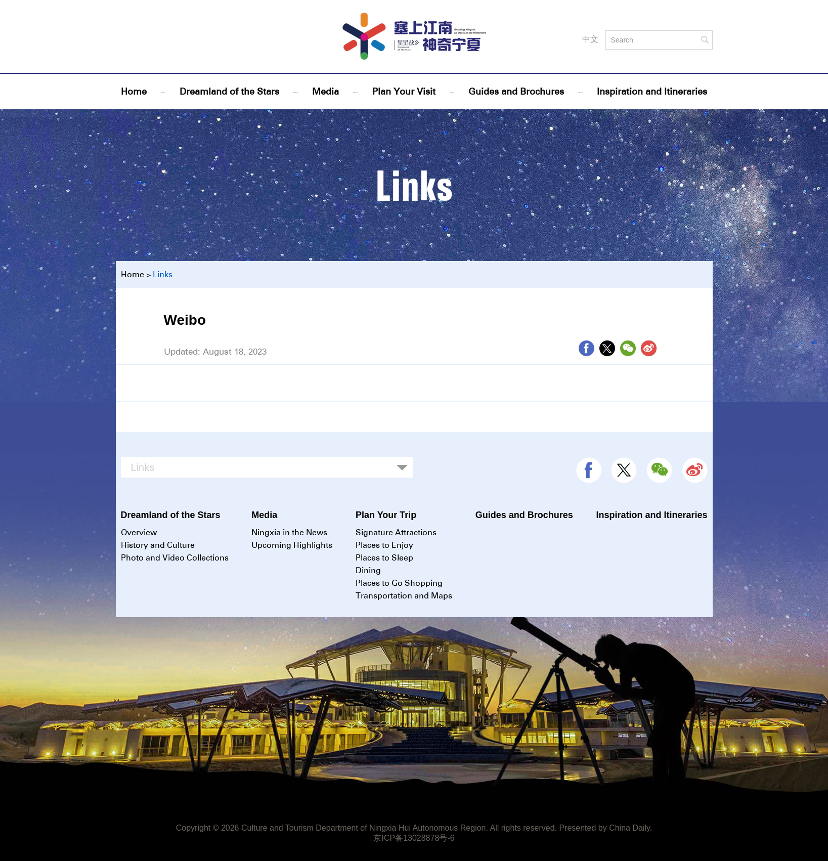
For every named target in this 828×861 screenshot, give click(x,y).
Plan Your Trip (386, 515)
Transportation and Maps (404, 595)
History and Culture (158, 545)
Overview (139, 532)
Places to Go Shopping (399, 583)
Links (162, 274)
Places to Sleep (384, 558)
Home (134, 91)
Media (325, 91)
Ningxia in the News (289, 532)
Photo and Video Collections (175, 558)
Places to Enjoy (384, 545)
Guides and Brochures (516, 91)
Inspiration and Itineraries (652, 91)
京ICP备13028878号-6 (413, 838)
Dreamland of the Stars (229, 91)
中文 (590, 39)
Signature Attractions (396, 532)
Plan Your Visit (403, 91)
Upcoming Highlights (291, 545)
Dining (368, 570)
